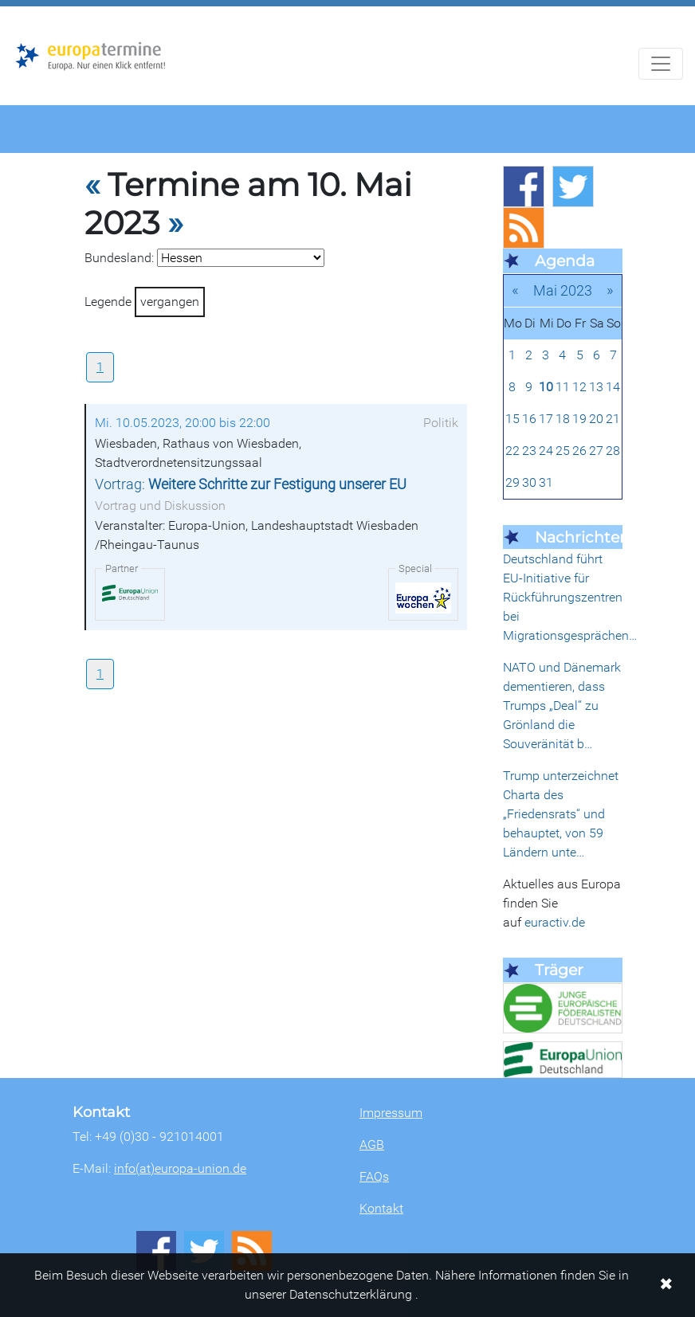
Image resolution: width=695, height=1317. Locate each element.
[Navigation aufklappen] (660, 64)
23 (529, 450)
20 (596, 418)
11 (563, 386)
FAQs (374, 1176)
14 (613, 386)
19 (579, 418)
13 (596, 386)
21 (613, 418)
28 (613, 450)
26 (579, 450)
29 (512, 482)
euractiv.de (554, 922)
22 (512, 450)
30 (529, 482)
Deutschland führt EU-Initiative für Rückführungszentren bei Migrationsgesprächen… (570, 597)
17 (546, 418)
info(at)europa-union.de (180, 1168)
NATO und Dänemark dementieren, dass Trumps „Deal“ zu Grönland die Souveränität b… (562, 705)
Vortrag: (250, 484)
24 (546, 450)
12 (579, 386)
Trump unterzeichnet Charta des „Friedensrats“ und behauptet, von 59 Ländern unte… (560, 814)
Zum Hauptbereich (13, 7)
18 (563, 418)
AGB (371, 1144)
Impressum (390, 1112)
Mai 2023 (562, 290)
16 (529, 418)
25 (563, 450)
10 (546, 386)
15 (512, 418)
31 (546, 482)
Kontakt (381, 1208)
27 (596, 450)
